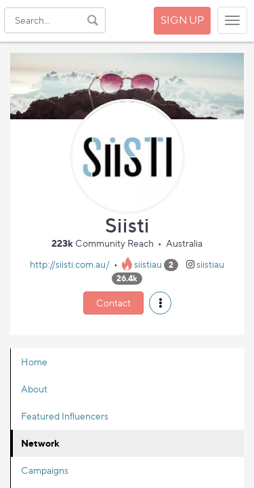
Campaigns (44, 470)
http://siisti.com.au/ (70, 264)
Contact (113, 302)
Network (40, 443)
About (34, 388)
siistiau (148, 264)
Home (34, 361)
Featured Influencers (64, 416)
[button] (160, 302)
